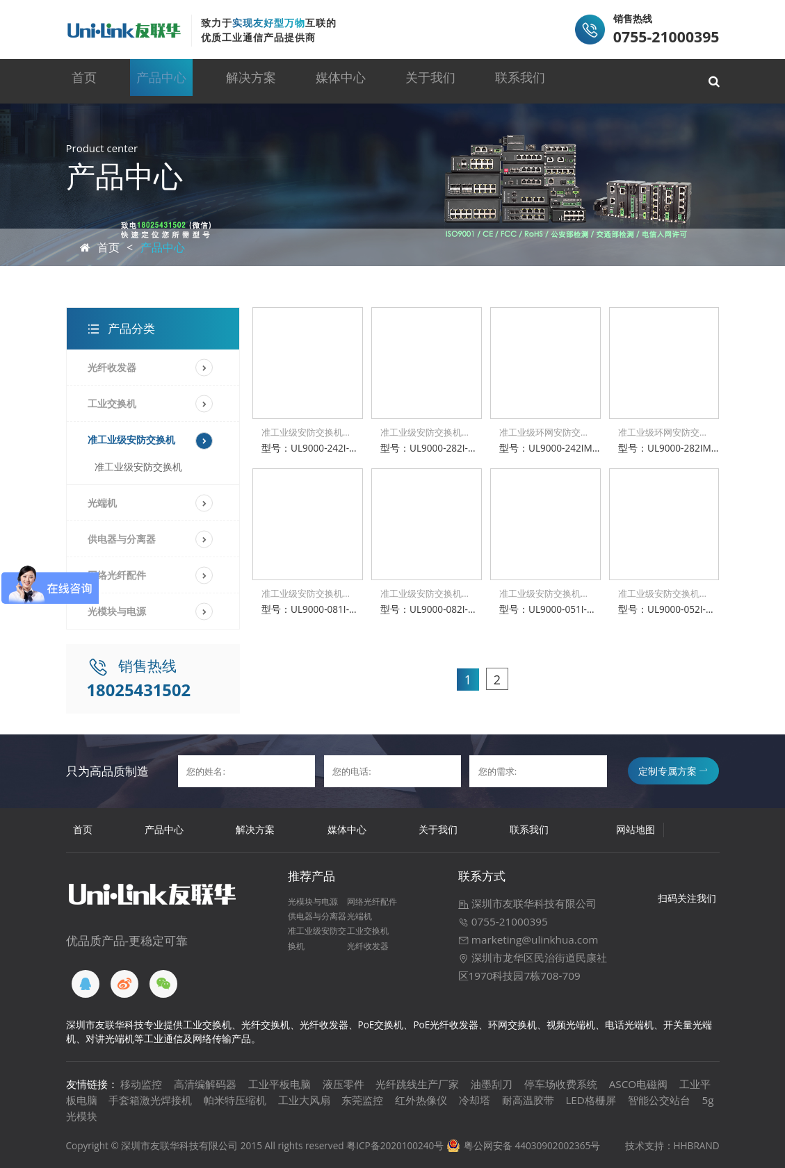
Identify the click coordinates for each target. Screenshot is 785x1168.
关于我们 (425, 80)
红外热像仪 (421, 1100)
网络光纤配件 (372, 901)
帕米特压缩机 (235, 1100)
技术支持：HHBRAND (672, 1145)
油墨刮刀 (491, 1084)
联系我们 (511, 80)
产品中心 (169, 80)
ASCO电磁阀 (638, 1084)
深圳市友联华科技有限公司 (527, 903)
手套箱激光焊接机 (150, 1100)
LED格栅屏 (590, 1100)
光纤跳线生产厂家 (417, 1084)
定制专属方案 (672, 771)
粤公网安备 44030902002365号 (532, 1145)
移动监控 (141, 1084)
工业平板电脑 (279, 1084)
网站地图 (635, 829)
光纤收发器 (112, 367)
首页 (95, 80)
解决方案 (254, 80)
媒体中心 (340, 80)
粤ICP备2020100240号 (395, 1145)
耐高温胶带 (528, 1100)
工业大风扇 (304, 1100)
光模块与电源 (117, 611)
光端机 (102, 502)
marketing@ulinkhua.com (528, 939)
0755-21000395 (503, 921)
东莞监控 (362, 1100)
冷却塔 (474, 1100)
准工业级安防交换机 (131, 439)
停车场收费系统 (560, 1084)
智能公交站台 (659, 1100)
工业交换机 (112, 403)
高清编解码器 (205, 1084)
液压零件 (343, 1084)
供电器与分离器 (122, 538)
